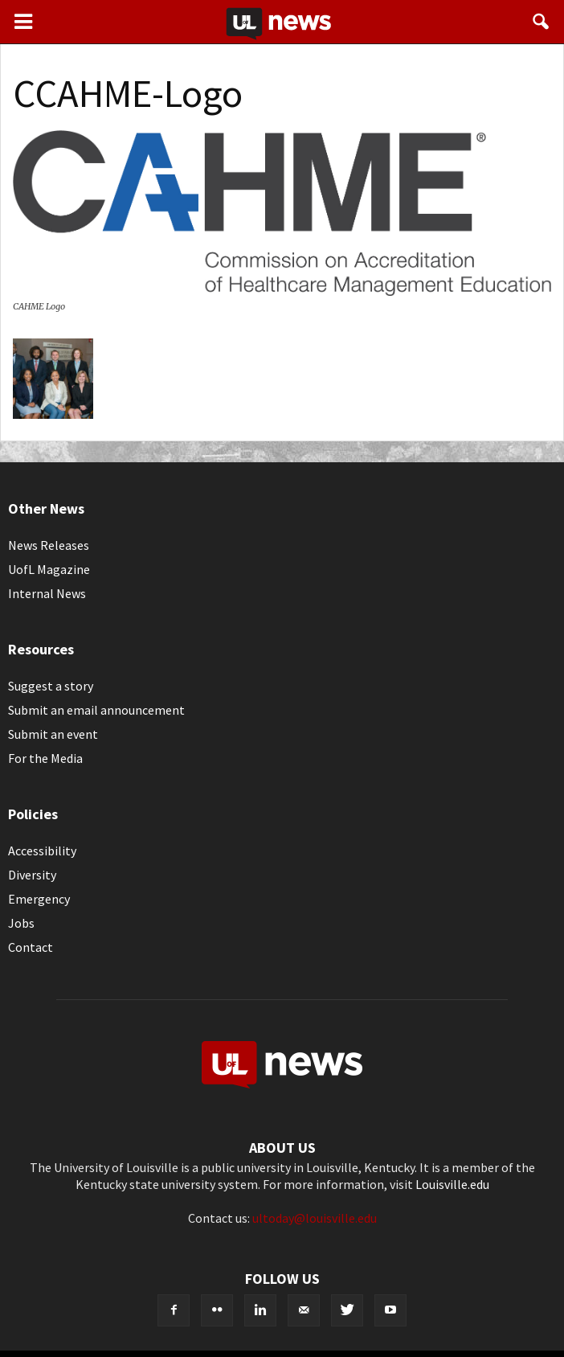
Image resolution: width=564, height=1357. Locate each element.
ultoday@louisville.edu (314, 1218)
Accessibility (42, 850)
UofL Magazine (49, 569)
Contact (30, 947)
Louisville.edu (452, 1184)
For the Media (45, 758)
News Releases (48, 545)
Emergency (39, 899)
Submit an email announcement (96, 710)
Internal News (47, 593)
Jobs (21, 923)
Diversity (32, 875)
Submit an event (53, 734)
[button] (541, 21)
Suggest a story (50, 686)
